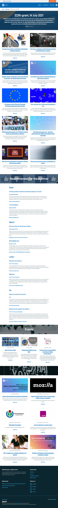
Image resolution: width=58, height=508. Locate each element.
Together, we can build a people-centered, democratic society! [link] (13, 483)
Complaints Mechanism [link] (34, 475)
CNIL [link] (10, 297)
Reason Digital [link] (53, 499)
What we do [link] (46, 5)
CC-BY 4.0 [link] (17, 503)
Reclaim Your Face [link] (12, 243)
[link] (56, 5)
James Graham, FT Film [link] (13, 229)
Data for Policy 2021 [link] (10, 350)
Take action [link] (52, 5)
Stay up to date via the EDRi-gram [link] (8, 485)
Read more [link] (43, 56)
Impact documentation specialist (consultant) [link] (15, 396)
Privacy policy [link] (4, 499)
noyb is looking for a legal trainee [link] (43, 425)
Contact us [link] (32, 472)
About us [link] (39, 5)
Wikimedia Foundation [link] (15, 425)
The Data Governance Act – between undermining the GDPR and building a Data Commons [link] (43, 133)
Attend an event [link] (5, 487)
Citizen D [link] (16, 263)
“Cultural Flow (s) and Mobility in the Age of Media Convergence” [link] (47, 351)
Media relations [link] (33, 477)
